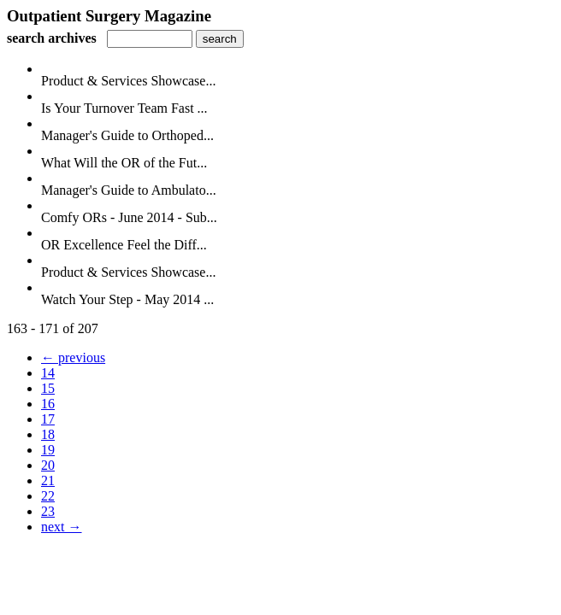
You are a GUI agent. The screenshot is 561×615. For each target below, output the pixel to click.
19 (48, 449)
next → (61, 526)
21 (48, 480)
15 (48, 388)
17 (48, 419)
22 (48, 496)
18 (48, 434)
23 (48, 511)
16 (48, 403)
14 (48, 373)
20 (48, 465)
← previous (73, 357)
